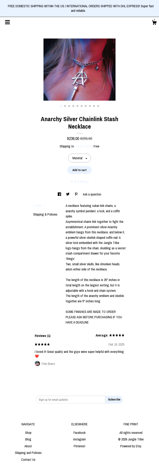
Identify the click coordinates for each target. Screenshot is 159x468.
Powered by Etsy (130, 446)
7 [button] (86, 106)
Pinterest (79, 446)
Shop (28, 432)
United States (83, 146)
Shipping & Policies (45, 214)
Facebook (79, 432)
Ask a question (92, 194)
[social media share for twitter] (68, 194)
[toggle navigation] (7, 22)
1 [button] (61, 106)
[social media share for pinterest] (77, 194)
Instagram (79, 439)
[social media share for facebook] (60, 194)
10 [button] (98, 106)
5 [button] (77, 106)
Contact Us (28, 459)
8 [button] (90, 106)
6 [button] (82, 106)
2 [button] (65, 106)
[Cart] (154, 23)
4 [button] (73, 106)
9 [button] (94, 106)
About (28, 446)
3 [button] (69, 106)
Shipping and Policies (28, 452)
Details (39, 205)
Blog (28, 439)
